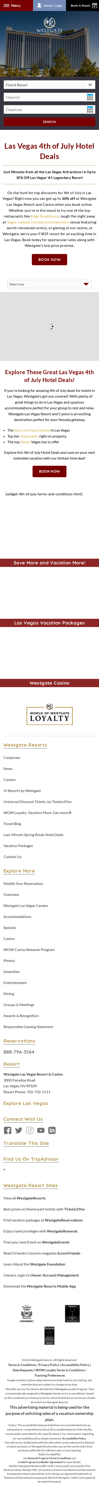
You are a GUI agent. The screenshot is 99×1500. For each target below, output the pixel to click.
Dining (8, 993)
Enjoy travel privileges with (40, 1231)
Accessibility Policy (75, 1365)
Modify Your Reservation (23, 883)
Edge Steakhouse (45, 216)
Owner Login (49, 5)
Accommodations (17, 916)
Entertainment (15, 982)
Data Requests (23, 1370)
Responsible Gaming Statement (28, 1026)
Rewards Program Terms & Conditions (49, 1458)
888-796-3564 (18, 1051)
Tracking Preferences (49, 1375)
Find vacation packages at (43, 1220)
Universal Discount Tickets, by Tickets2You (37, 801)
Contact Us (12, 856)
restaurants (29, 436)
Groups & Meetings (18, 1004)
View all (24, 1198)
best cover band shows (31, 430)
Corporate (11, 757)
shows (25, 442)
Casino (9, 938)
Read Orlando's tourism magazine (41, 1253)
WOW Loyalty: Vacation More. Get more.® (37, 812)
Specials (9, 927)
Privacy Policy (49, 1365)
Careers (9, 779)
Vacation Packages (18, 845)
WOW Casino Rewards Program (29, 949)
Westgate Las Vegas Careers (25, 905)
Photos (9, 960)
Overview (11, 894)
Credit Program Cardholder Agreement (40, 1462)
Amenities (11, 971)
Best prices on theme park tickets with (44, 1209)
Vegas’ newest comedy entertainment (38, 222)
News (7, 768)
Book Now (49, 259)
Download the (39, 1286)
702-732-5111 (38, 1092)
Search (49, 122)
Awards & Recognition (21, 1015)
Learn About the (34, 1264)
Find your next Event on (36, 1242)
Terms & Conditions (22, 1365)
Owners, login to (41, 1275)
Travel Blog (12, 823)
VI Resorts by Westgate (22, 790)
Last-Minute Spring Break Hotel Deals (33, 834)
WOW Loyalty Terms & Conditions (60, 1370)
